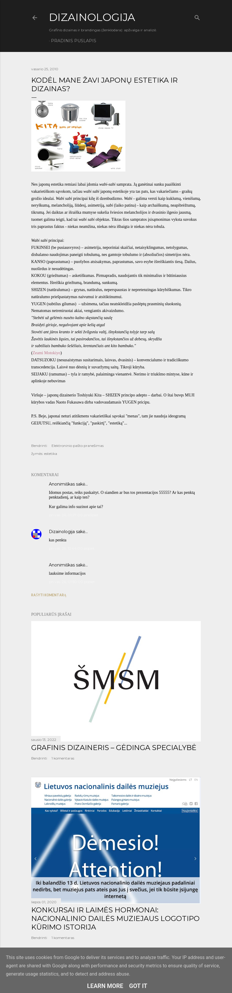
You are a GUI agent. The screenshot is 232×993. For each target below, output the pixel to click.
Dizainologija (62, 531)
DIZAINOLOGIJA (92, 17)
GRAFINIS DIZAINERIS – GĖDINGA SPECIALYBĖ (113, 747)
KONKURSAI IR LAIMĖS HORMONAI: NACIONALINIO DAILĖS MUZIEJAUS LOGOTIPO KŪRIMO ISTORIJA (115, 918)
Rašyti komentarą (48, 595)
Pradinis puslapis (73, 40)
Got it (138, 985)
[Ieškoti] (197, 16)
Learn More (105, 985)
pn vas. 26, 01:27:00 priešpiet (73, 515)
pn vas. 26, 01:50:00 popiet (72, 581)
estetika (50, 453)
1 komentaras (63, 758)
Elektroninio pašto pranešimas (78, 445)
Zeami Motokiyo (47, 353)
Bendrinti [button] (39, 445)
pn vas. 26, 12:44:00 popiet (72, 548)
